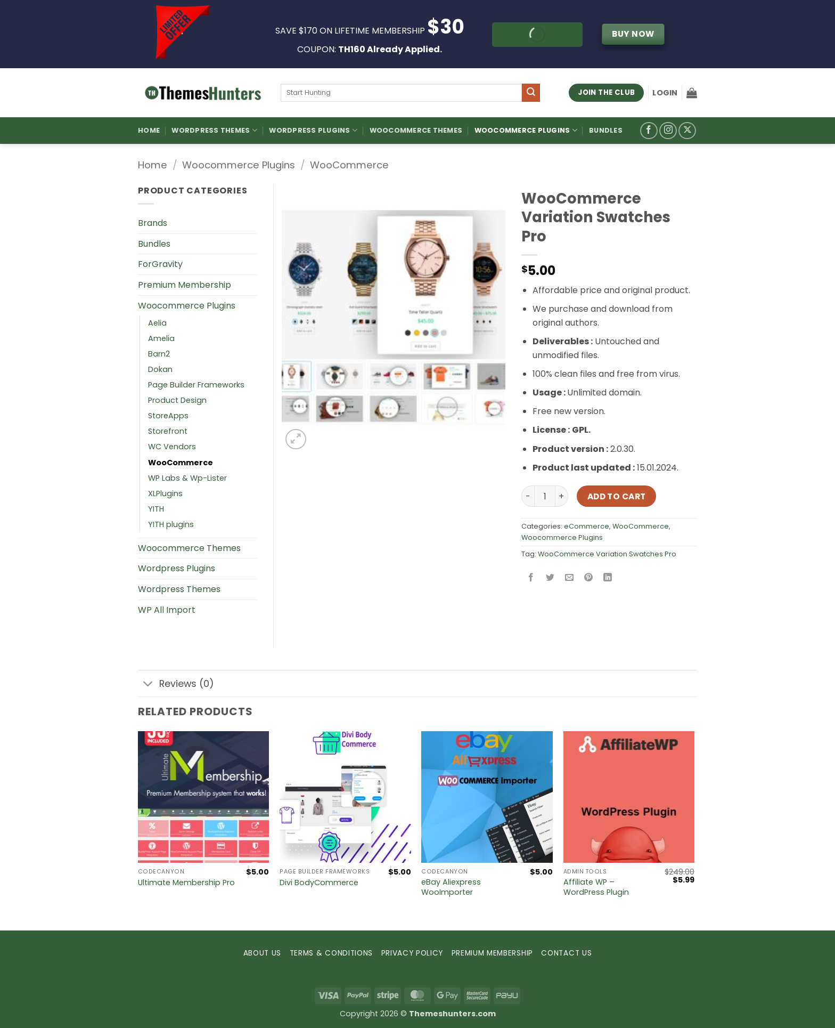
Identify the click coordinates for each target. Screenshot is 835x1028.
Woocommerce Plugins (525, 130)
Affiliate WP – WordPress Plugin (596, 887)
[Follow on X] (687, 131)
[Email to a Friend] (569, 578)
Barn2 (159, 354)
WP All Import (166, 610)
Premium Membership (184, 285)
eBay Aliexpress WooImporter (451, 887)
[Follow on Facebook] (649, 131)
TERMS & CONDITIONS (331, 953)
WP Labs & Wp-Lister (187, 478)
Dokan (160, 369)
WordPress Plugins (313, 130)
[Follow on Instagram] (668, 131)
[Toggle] (148, 684)
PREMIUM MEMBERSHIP (492, 953)
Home (149, 130)
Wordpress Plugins (176, 568)
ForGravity (160, 264)
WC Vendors (172, 446)
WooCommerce (349, 165)
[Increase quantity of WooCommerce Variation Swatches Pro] (561, 496)
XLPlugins (165, 493)
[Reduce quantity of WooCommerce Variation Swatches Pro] (527, 496)
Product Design (177, 400)
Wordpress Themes (179, 589)
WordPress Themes (214, 130)
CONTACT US (566, 953)
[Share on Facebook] (531, 578)
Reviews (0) (176, 684)
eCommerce (586, 526)
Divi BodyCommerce (319, 883)
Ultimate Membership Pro (186, 883)
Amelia (161, 338)
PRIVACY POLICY (412, 953)
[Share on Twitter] (550, 578)
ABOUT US (262, 953)
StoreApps (168, 415)
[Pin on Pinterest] (588, 578)
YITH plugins (171, 524)
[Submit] (531, 93)
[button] (664, 92)
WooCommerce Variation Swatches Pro (607, 553)
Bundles (606, 130)
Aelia (157, 323)
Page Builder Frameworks (196, 384)
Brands (152, 223)
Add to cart (616, 496)
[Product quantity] (544, 496)
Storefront (167, 431)
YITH (156, 509)
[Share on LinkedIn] (608, 578)
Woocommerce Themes (416, 130)
